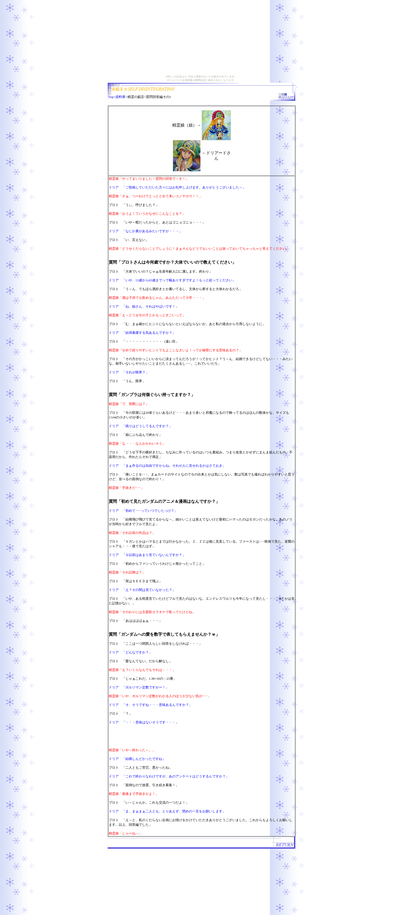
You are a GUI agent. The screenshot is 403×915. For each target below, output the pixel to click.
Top (111, 97)
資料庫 (120, 97)
